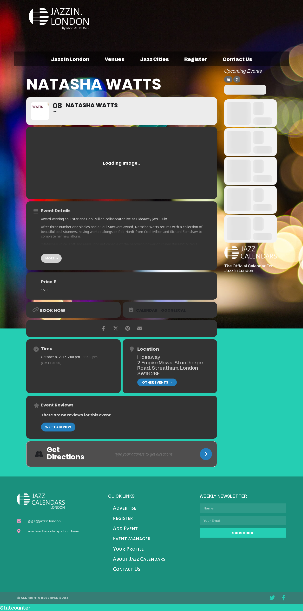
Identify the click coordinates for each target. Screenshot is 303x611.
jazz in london (70, 59)
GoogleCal (173, 310)
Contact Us (126, 569)
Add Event (125, 529)
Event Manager (132, 539)
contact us (237, 59)
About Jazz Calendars (139, 559)
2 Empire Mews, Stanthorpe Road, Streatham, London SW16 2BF (170, 367)
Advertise (124, 508)
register (195, 59)
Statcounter (15, 607)
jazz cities (154, 59)
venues (115, 59)
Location (148, 349)
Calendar (147, 310)
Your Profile (128, 549)
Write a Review (58, 427)
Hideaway (148, 357)
